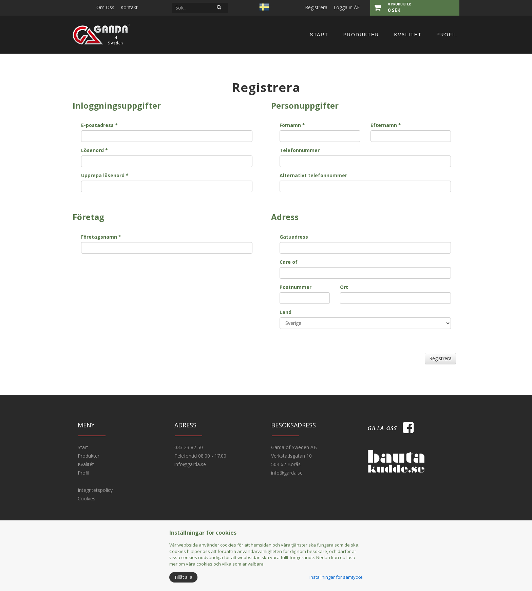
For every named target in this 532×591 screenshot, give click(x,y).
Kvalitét (86, 464)
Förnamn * (292, 125)
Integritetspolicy (95, 490)
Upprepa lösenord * (105, 175)
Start (319, 34)
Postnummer (295, 287)
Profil (447, 34)
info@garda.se (190, 464)
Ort (344, 287)
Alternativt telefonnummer (313, 175)
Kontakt (129, 7)
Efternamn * (385, 125)
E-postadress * (99, 125)
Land (285, 312)
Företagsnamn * (101, 237)
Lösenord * (94, 150)
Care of (289, 262)
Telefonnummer (300, 150)
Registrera (316, 7)
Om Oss (105, 7)
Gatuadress (294, 237)
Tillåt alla (183, 577)
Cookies (86, 498)
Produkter (361, 34)
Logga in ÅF (347, 7)
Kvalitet (407, 34)
